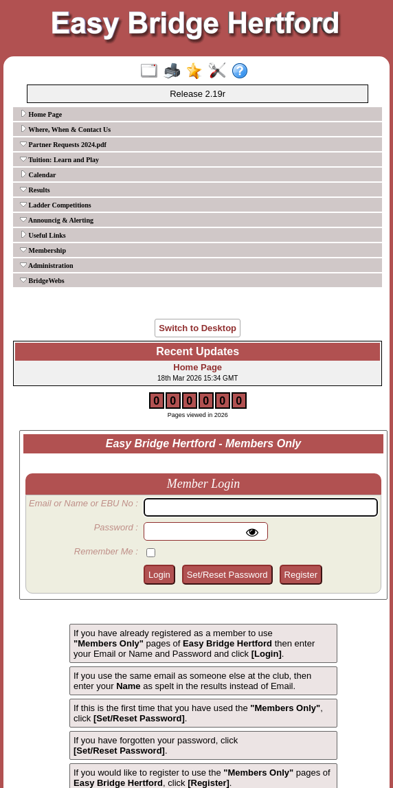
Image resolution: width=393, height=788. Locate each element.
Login (159, 575)
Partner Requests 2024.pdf (63, 144)
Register (300, 575)
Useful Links (43, 235)
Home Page (41, 114)
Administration (47, 265)
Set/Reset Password (227, 575)
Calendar (38, 174)
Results (35, 189)
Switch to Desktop (197, 328)
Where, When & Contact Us (65, 129)
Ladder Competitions (55, 205)
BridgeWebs (42, 280)
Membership (43, 250)
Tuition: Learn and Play (59, 159)
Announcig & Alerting (56, 220)
